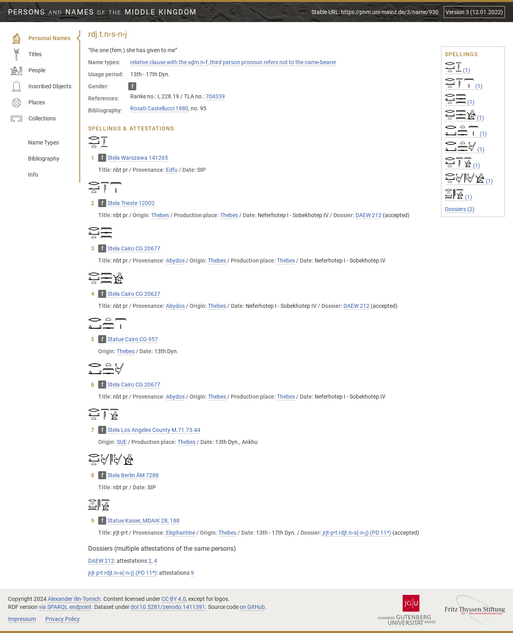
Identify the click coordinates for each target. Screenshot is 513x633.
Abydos (175, 260)
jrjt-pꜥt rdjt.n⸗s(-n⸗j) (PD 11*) (357, 532)
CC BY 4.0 (174, 599)
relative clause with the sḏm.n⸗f (169, 62)
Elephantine (180, 532)
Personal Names (40, 39)
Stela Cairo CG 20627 (133, 294)
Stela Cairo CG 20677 (133, 248)
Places (27, 103)
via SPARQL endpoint (65, 607)
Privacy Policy (62, 619)
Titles (26, 55)
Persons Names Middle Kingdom (102, 12)
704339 (215, 96)
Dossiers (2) (460, 209)
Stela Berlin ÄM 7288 (133, 475)
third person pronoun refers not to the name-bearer (273, 62)
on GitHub (252, 607)
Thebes (160, 215)
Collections (33, 119)
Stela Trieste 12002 (131, 203)
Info (33, 174)
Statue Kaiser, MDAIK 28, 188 (143, 520)
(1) (457, 70)
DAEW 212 (368, 215)
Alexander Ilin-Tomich (74, 599)
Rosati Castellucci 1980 (159, 108)
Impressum (22, 619)
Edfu (172, 170)
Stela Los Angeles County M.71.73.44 (153, 430)
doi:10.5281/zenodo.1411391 (168, 607)
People (27, 71)
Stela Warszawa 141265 (137, 158)
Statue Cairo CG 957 (132, 339)
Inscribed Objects (40, 87)
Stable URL (374, 12)
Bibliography (43, 158)
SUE (122, 442)
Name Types (43, 142)
